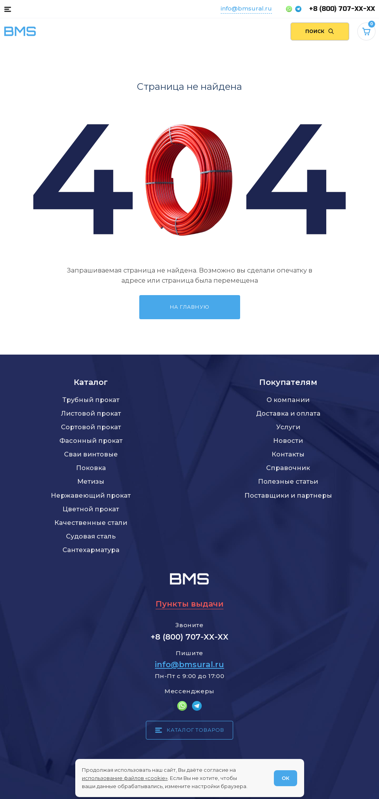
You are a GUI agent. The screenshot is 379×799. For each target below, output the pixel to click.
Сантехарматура (90, 550)
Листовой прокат (91, 413)
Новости (288, 440)
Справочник (288, 468)
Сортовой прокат (91, 427)
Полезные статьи (288, 481)
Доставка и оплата (288, 413)
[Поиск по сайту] (320, 31)
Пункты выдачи (189, 603)
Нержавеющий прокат (91, 495)
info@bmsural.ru (246, 8)
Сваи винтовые (91, 454)
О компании (288, 400)
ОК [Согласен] (285, 778)
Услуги (288, 427)
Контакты (288, 454)
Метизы (90, 481)
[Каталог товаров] (7, 9)
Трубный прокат (90, 400)
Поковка (91, 468)
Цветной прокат (90, 509)
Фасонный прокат (91, 440)
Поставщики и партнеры (288, 495)
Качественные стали (90, 522)
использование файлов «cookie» (125, 778)
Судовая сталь (91, 536)
